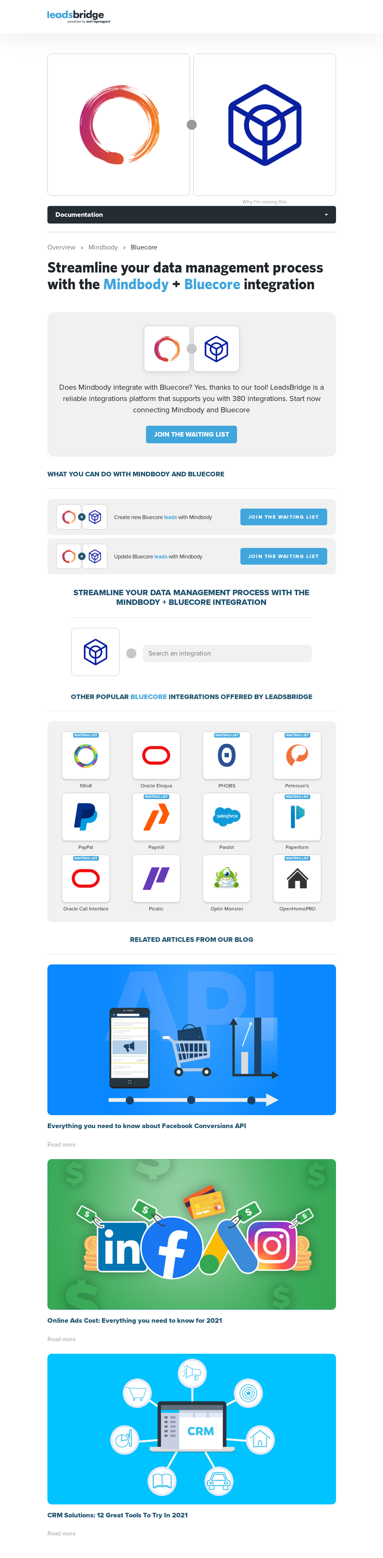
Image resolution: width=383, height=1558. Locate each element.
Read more (61, 1144)
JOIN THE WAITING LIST (191, 434)
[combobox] (227, 653)
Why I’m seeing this (264, 201)
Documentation (79, 214)
